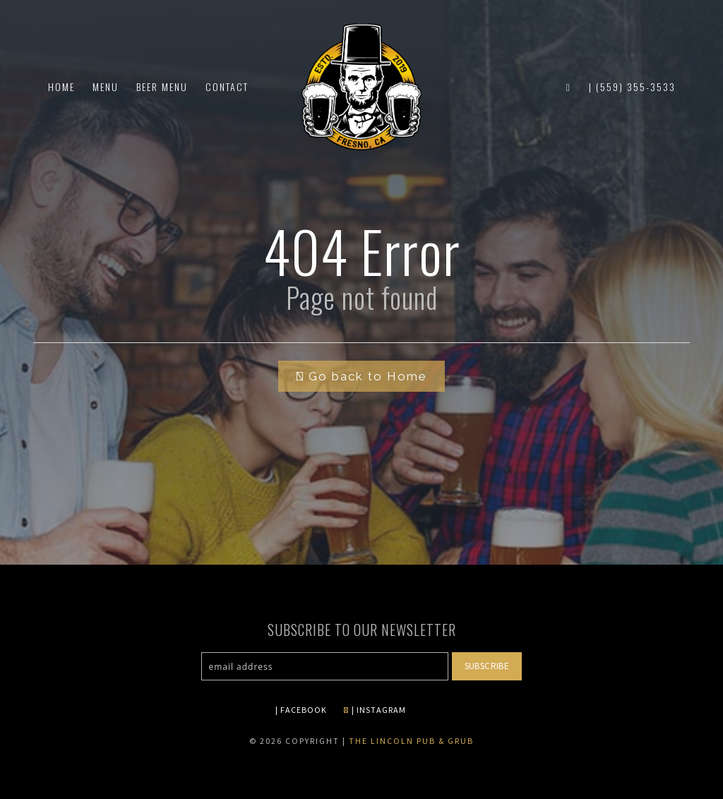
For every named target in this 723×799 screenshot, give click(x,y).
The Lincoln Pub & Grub (411, 740)
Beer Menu (162, 86)
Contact (227, 86)
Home (61, 86)
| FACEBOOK (301, 709)
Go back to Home (361, 376)
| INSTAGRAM (374, 709)
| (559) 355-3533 (632, 86)
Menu (105, 86)
